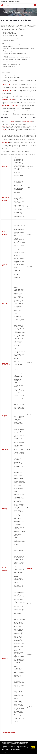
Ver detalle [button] (4, 752)
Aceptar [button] (33, 747)
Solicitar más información (9, 732)
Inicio (4, 11)
